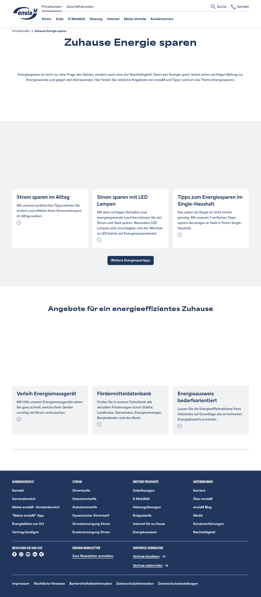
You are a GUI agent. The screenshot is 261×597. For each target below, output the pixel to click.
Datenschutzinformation (135, 583)
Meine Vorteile (135, 19)
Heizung (96, 19)
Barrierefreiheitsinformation (90, 583)
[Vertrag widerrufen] (151, 565)
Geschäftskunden (80, 7)
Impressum (20, 583)
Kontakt (240, 7)
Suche (219, 7)
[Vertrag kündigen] (149, 556)
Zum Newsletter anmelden (92, 556)
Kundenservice (162, 19)
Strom (46, 19)
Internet (113, 19)
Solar (60, 19)
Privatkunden (52, 7)
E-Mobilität (76, 19)
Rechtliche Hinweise (49, 583)
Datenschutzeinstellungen (178, 583)
